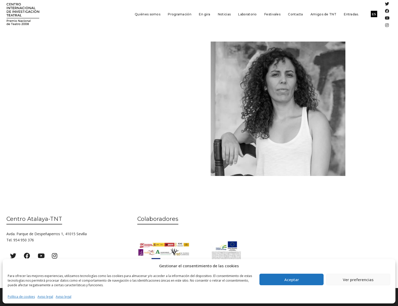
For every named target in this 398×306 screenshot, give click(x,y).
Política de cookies (21, 296)
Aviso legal (45, 296)
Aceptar (291, 279)
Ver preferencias (358, 279)
